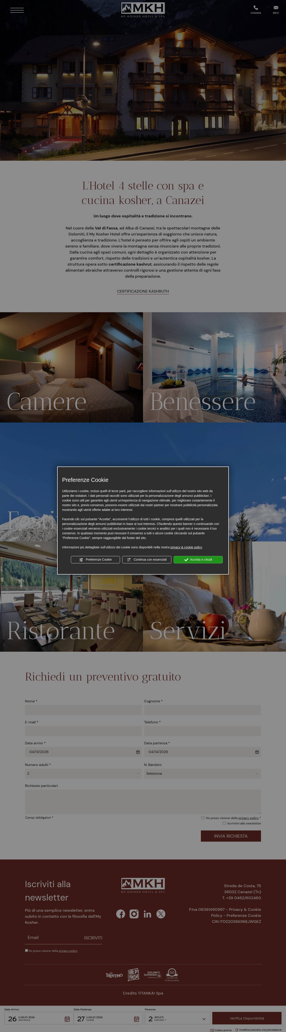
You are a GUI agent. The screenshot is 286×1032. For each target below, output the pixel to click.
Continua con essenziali (147, 560)
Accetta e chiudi (198, 560)
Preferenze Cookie (95, 560)
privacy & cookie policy (186, 547)
